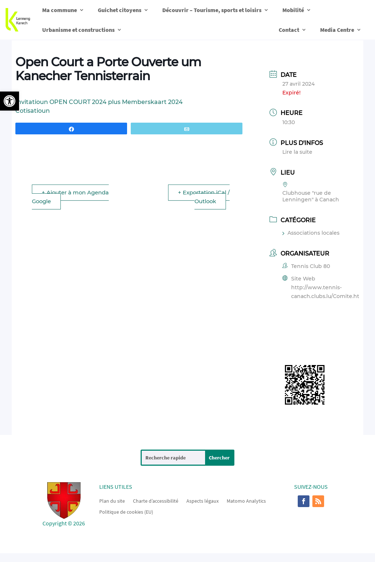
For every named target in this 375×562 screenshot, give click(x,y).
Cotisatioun (32, 110)
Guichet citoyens (119, 10)
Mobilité (293, 10)
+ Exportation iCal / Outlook (203, 197)
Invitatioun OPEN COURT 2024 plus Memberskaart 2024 (99, 101)
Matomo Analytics (246, 500)
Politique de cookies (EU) (126, 511)
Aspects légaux (202, 500)
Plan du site (112, 500)
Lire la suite (297, 152)
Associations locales (310, 233)
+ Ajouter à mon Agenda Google (71, 197)
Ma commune (59, 10)
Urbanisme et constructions (78, 29)
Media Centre (337, 29)
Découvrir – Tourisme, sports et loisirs (211, 10)
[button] (9, 101)
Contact (289, 29)
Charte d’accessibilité (155, 500)
